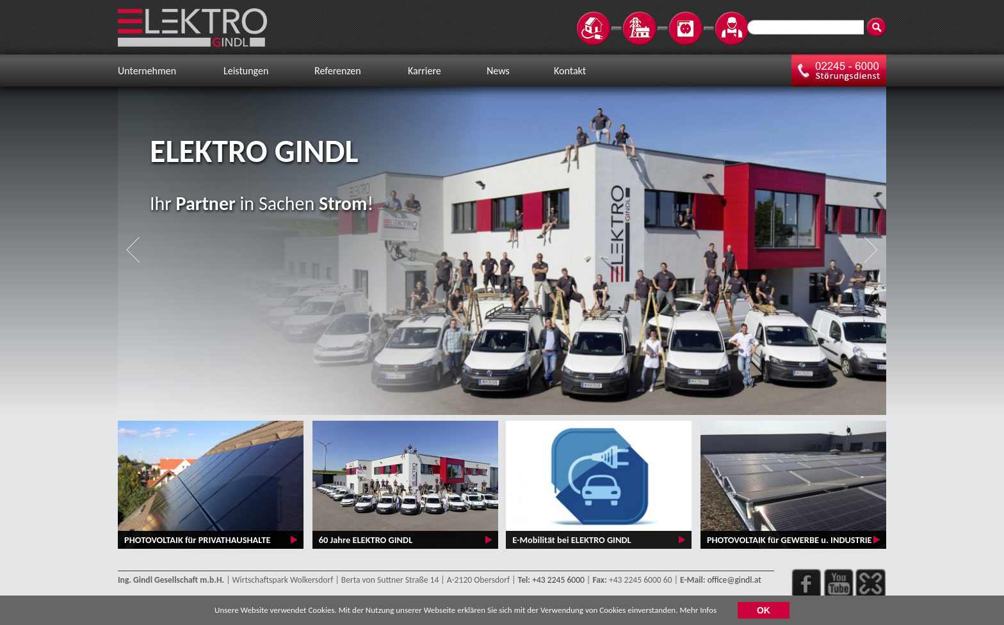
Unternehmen (147, 71)
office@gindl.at (734, 579)
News (498, 71)
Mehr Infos (698, 612)
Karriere (424, 71)
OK (763, 612)
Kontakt (570, 71)
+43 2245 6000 (558, 579)
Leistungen (245, 71)
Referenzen (337, 71)
